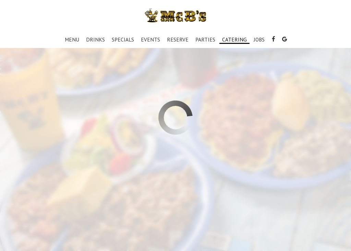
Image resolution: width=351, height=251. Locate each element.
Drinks (95, 39)
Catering (234, 39)
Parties (205, 39)
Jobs (259, 39)
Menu (72, 39)
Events (150, 39)
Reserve (178, 39)
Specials (123, 39)
